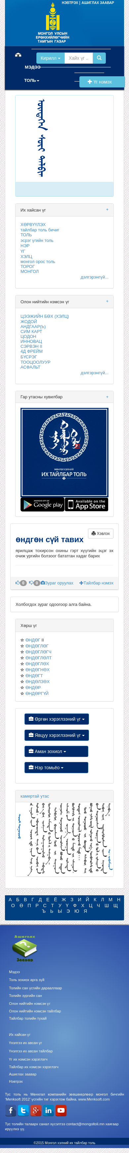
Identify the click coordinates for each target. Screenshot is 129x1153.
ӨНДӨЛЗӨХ (37, 681)
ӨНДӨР (33, 687)
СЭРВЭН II (31, 346)
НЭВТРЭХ (70, 3)
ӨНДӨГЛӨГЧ (38, 651)
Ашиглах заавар (22, 1074)
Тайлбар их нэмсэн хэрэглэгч (34, 1067)
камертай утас (35, 796)
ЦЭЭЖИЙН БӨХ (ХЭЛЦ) (45, 316)
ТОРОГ (28, 266)
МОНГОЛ (30, 271)
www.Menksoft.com (93, 1099)
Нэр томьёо (56, 767)
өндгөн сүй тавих (51, 539)
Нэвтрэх (15, 1081)
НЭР (25, 245)
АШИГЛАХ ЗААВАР (97, 3)
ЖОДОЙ (29, 321)
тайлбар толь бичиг (40, 229)
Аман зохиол (56, 751)
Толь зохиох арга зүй (26, 980)
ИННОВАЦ (31, 341)
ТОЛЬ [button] (31, 80)
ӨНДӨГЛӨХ (37, 663)
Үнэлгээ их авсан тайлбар (31, 1051)
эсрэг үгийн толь (37, 240)
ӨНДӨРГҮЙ (37, 693)
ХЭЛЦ (26, 256)
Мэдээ (14, 972)
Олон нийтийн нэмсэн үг (29, 1003)
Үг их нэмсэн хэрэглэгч (28, 1059)
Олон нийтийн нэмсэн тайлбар (35, 1011)
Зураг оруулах (57, 582)
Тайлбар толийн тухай (28, 1018)
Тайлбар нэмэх (96, 582)
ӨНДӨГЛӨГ (37, 645)
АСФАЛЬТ (30, 367)
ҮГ (23, 251)
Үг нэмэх (102, 81)
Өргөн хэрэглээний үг (57, 719)
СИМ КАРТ (31, 331)
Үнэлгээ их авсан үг (25, 1043)
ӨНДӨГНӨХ (37, 669)
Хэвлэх (101, 533)
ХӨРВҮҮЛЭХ (33, 224)
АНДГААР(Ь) (33, 326)
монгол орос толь (38, 261)
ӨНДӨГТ (34, 675)
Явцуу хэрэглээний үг (57, 735)
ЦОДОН (28, 336)
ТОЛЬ (26, 234)
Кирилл (51, 58)
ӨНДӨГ (32, 640)
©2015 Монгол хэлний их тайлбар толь (65, 1143)
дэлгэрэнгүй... (94, 277)
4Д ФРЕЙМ (32, 351)
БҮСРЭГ (29, 356)
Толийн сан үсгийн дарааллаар (35, 988)
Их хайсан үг (19, 1035)
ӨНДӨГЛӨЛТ (38, 657)
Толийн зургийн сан (25, 996)
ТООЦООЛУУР (36, 362)
